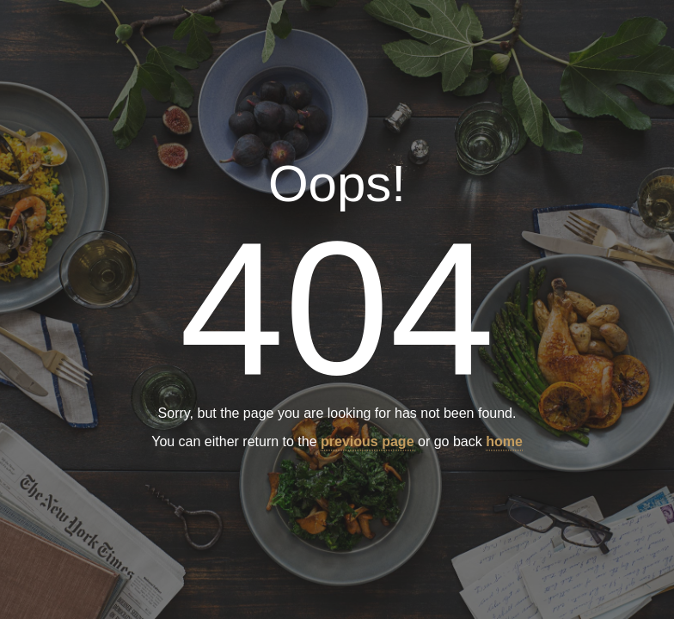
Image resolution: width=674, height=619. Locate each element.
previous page (367, 442)
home (504, 442)
